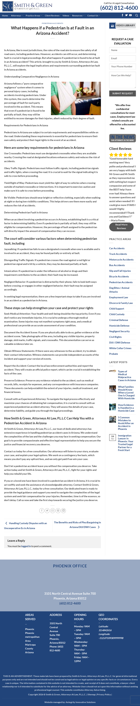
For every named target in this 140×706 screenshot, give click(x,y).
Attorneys (17, 15)
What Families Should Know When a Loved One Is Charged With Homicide (126, 392)
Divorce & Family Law (121, 303)
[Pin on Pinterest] (58, 510)
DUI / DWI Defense (119, 342)
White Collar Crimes (120, 348)
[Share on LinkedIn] (63, 510)
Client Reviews (52, 15)
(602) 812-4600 (119, 7)
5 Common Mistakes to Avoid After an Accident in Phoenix (126, 423)
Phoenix (29, 629)
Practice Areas (34, 15)
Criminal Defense (118, 320)
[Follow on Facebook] (122, 15)
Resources (78, 15)
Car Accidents (117, 248)
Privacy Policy (104, 694)
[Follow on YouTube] (130, 15)
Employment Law (118, 297)
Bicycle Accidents (119, 276)
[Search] (136, 15)
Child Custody (117, 314)
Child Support (116, 308)
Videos (65, 15)
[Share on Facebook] (41, 510)
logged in (26, 546)
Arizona (29, 652)
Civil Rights (115, 336)
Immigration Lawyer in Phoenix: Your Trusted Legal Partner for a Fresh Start (125, 443)
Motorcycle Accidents (121, 259)
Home (5, 15)
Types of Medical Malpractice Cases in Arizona (127, 376)
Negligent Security (119, 331)
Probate (113, 353)
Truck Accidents (118, 254)
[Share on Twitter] (47, 510)
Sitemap (91, 694)
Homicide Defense (119, 325)
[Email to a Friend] (52, 510)
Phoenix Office (70, 566)
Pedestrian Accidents (52, 23)
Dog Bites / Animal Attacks (119, 289)
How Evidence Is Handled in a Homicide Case (126, 407)
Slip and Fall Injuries (120, 270)
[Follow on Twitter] (126, 15)
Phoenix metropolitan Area (32, 637)
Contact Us (93, 15)
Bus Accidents (117, 265)
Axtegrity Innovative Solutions (81, 702)
